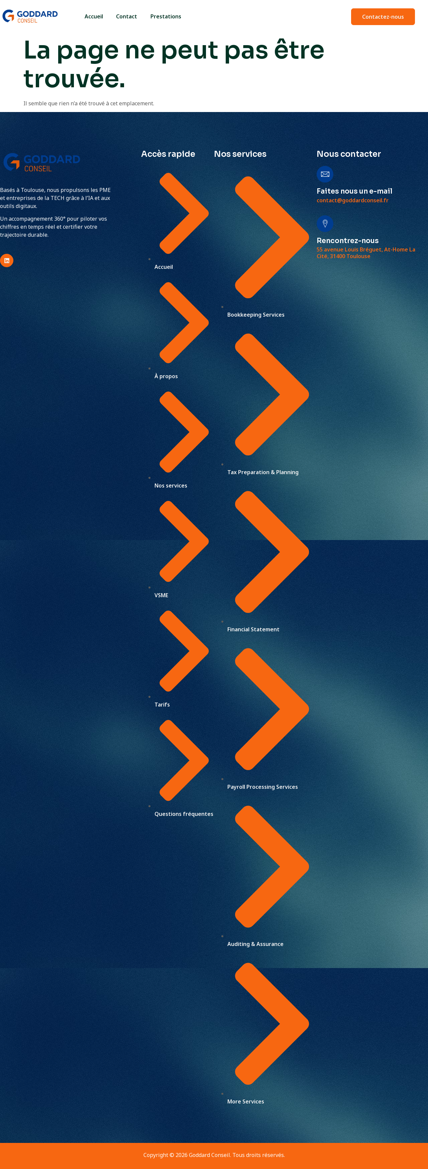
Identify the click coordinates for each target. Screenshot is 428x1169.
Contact (126, 16)
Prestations (165, 16)
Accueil (93, 16)
